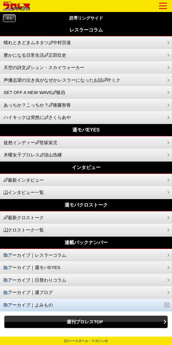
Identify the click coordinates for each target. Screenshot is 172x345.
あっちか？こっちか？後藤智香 (37, 105)
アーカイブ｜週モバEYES (32, 268)
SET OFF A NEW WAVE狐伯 (34, 92)
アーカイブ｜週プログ (28, 292)
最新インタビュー (24, 180)
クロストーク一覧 (24, 230)
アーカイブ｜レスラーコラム (35, 255)
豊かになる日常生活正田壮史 (35, 55)
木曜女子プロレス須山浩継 (33, 155)
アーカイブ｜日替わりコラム (35, 280)
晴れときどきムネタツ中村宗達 (37, 43)
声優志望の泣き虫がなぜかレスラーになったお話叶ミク (62, 80)
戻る (9, 18)
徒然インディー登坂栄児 (30, 143)
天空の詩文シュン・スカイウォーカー (44, 68)
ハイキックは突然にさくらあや (37, 117)
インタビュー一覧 (24, 192)
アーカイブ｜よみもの (87, 305)
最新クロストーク (24, 218)
